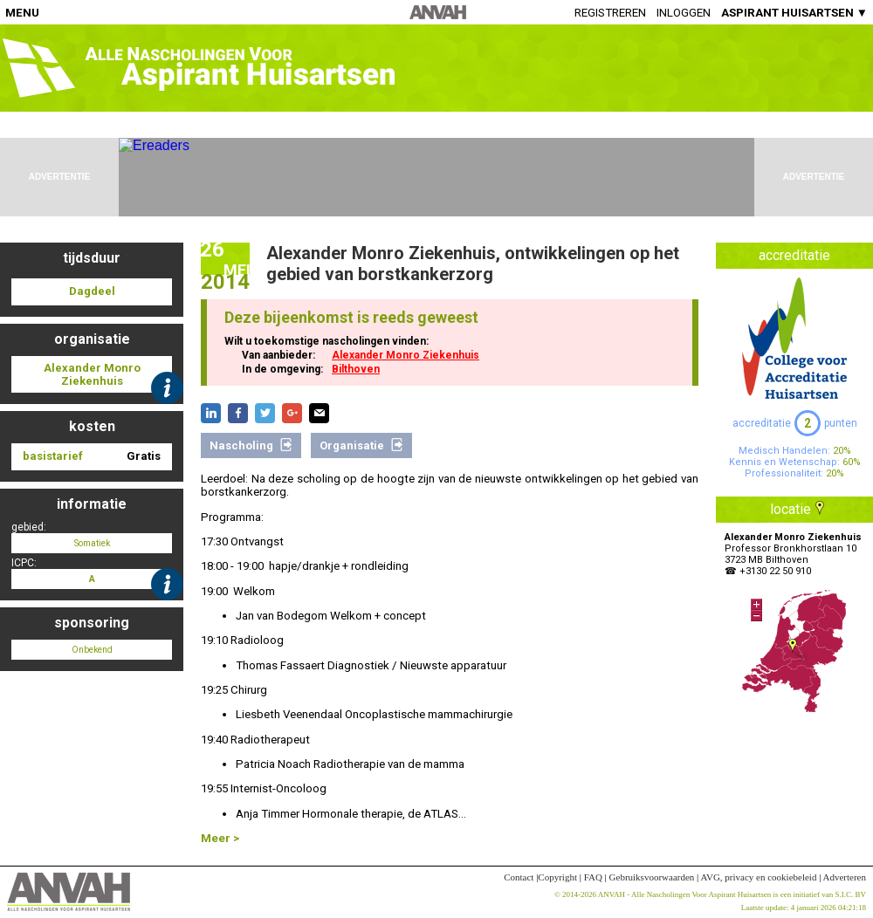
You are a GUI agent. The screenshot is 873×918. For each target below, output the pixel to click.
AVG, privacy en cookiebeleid (758, 877)
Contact (518, 877)
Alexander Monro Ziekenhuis (405, 355)
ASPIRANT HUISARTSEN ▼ (794, 12)
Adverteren (844, 877)
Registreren (610, 12)
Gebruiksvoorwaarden (652, 877)
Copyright (557, 877)
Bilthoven (356, 369)
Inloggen (683, 12)
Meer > (220, 838)
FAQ (593, 877)
